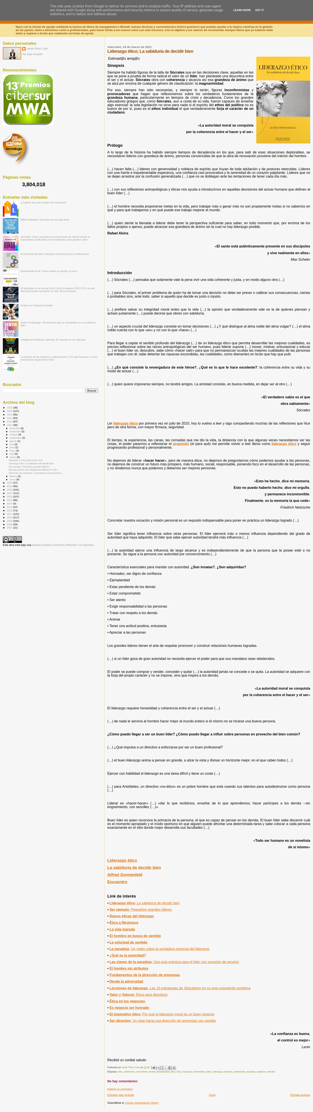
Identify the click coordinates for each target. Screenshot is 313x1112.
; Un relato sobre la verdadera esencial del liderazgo (160, 949)
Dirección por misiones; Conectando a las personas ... (36, 473)
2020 (10, 482)
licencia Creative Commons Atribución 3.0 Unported (62, 545)
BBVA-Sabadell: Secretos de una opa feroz (45, 219)
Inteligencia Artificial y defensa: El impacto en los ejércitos (53, 339)
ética (173, 1072)
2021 (10, 424)
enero (13, 479)
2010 (10, 517)
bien (120, 1072)
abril (12, 454)
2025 (10, 411)
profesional (239, 1072)
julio (12, 444)
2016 (10, 496)
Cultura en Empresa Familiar (37, 305)
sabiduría (261, 1072)
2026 (10, 407)
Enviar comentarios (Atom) (142, 1102)
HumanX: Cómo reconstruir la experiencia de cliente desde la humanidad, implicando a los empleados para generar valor (55, 238)
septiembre (16, 438)
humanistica (199, 1072)
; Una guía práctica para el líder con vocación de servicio (174, 962)
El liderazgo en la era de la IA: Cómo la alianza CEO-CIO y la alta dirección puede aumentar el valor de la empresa (58, 289)
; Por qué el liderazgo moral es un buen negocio (162, 1014)
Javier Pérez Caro (37, 48)
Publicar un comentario (120, 1089)
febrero (14, 476)
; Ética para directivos (139, 995)
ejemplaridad (163, 1072)
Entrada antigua (300, 1095)
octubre (14, 434)
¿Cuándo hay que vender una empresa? (43, 202)
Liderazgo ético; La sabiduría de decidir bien (31, 463)
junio (12, 447)
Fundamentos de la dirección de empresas (145, 975)
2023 (10, 418)
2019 (10, 486)
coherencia (129, 1072)
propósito (181, 444)
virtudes (271, 1072)
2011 (10, 513)
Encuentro (117, 882)
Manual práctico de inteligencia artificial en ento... (34, 469)
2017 (10, 493)
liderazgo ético (125, 423)
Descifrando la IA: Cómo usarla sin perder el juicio (49, 271)
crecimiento (141, 1072)
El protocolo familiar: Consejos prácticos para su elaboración (55, 253)
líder (208, 1072)
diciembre (15, 428)
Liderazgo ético (122, 860)
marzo (13, 457)
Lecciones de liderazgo (180, 988)
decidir (152, 1072)
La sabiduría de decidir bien (134, 867)
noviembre (16, 431)
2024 (10, 414)
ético (179, 1072)
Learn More (242, 10)
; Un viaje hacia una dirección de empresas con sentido (163, 1021)
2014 (10, 503)
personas (228, 1072)
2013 (10, 507)
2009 (10, 520)
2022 (10, 421)
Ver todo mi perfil (32, 54)
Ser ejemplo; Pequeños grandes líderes (29, 466)
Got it (259, 10)
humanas (187, 1072)
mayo (13, 450)
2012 (10, 510)
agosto (14, 441)
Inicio (212, 1095)
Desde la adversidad (126, 981)
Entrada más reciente (120, 1095)
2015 (10, 500)
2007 (10, 527)
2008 (10, 524)
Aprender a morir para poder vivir (25, 460)
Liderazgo (217, 1072)
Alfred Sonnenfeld (124, 874)
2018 (10, 489)
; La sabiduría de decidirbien (145, 903)
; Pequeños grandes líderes (141, 909)
